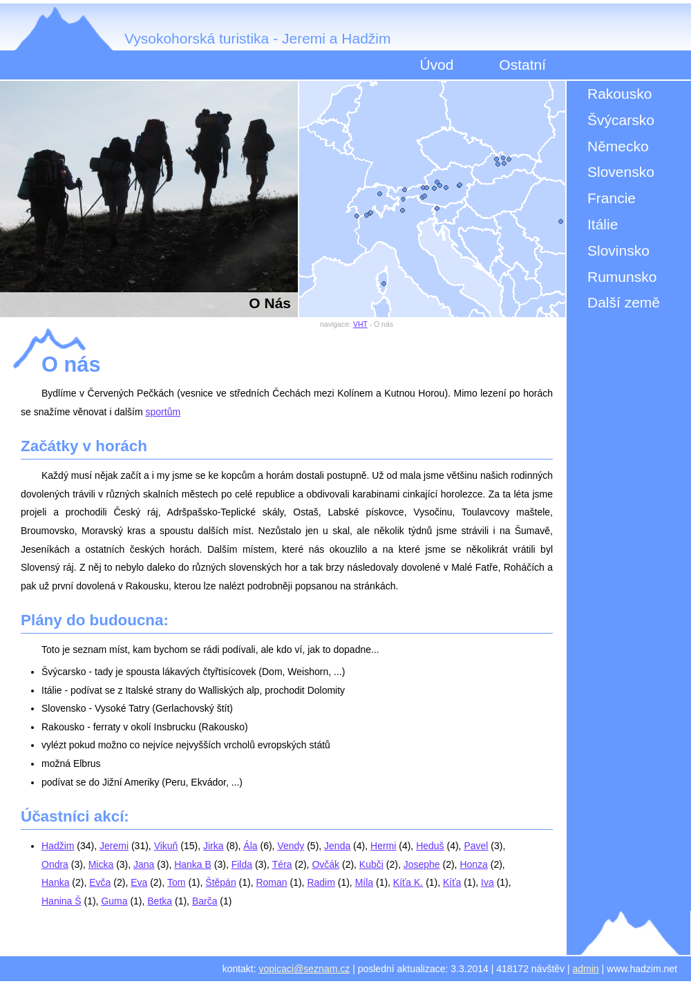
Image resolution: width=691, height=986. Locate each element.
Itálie (602, 224)
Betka (159, 901)
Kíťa (452, 882)
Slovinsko (618, 250)
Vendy (290, 845)
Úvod (436, 65)
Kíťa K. (408, 882)
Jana (143, 864)
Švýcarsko (620, 120)
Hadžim (57, 845)
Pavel (476, 845)
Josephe (422, 864)
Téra (282, 864)
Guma (114, 901)
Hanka (55, 882)
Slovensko (620, 172)
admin (586, 968)
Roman (271, 882)
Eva (139, 882)
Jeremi (114, 845)
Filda (241, 864)
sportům (163, 411)
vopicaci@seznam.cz (304, 968)
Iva (487, 882)
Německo (618, 146)
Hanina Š (61, 901)
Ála (250, 845)
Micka (101, 864)
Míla (364, 882)
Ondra (54, 864)
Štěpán (220, 882)
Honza (473, 864)
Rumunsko (621, 277)
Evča (100, 882)
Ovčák (325, 864)
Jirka (213, 845)
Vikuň (166, 845)
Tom (176, 882)
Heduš (430, 845)
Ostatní (522, 65)
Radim (320, 882)
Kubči (371, 864)
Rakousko (619, 94)
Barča (205, 901)
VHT (360, 324)
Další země (623, 302)
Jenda (337, 845)
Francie (611, 198)
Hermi (383, 845)
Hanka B (192, 864)
